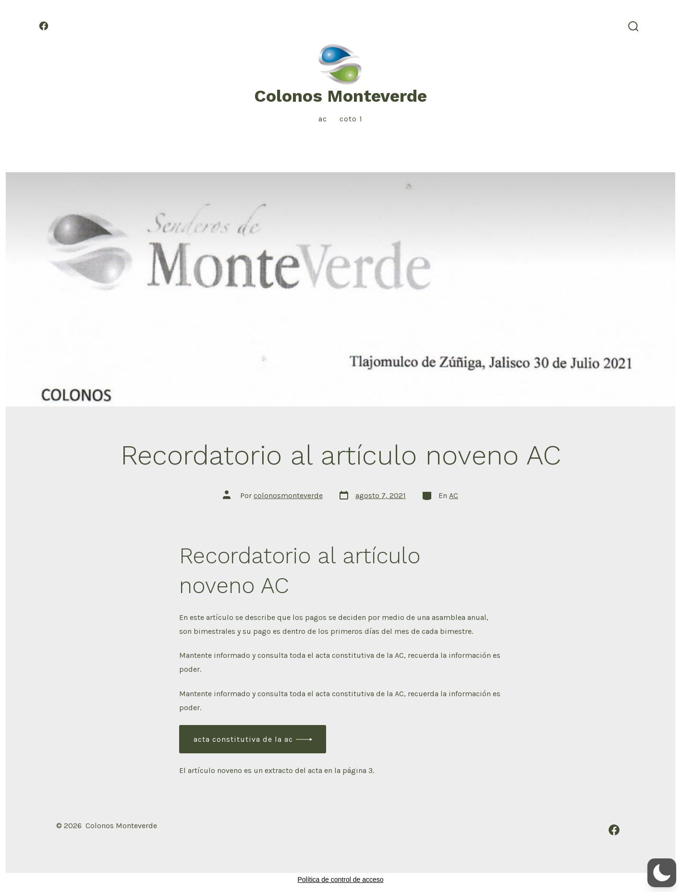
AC (322, 118)
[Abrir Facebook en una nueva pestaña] (43, 26)
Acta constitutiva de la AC (243, 739)
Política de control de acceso (341, 879)
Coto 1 (351, 118)
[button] (661, 872)
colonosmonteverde (288, 495)
